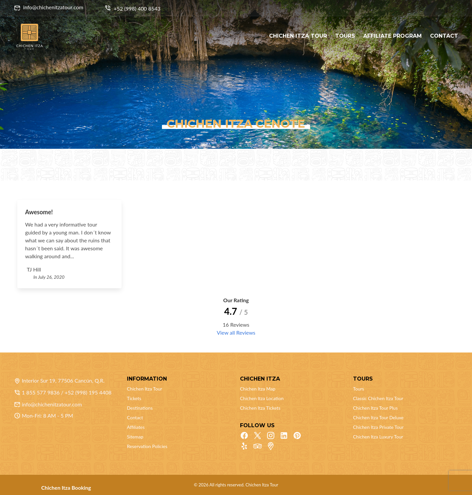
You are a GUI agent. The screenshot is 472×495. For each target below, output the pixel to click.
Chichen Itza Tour (144, 389)
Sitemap (135, 436)
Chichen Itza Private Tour (378, 427)
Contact (135, 417)
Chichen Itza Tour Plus (375, 408)
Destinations (140, 408)
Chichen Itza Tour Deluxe (378, 417)
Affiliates (136, 427)
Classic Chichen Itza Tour (378, 398)
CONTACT (444, 36)
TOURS (345, 36)
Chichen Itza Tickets (260, 408)
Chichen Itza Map (257, 389)
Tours (358, 389)
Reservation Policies (147, 446)
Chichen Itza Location (262, 398)
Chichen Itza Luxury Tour (378, 436)
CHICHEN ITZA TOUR (298, 36)
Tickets (134, 398)
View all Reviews (236, 332)
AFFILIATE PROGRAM (392, 36)
